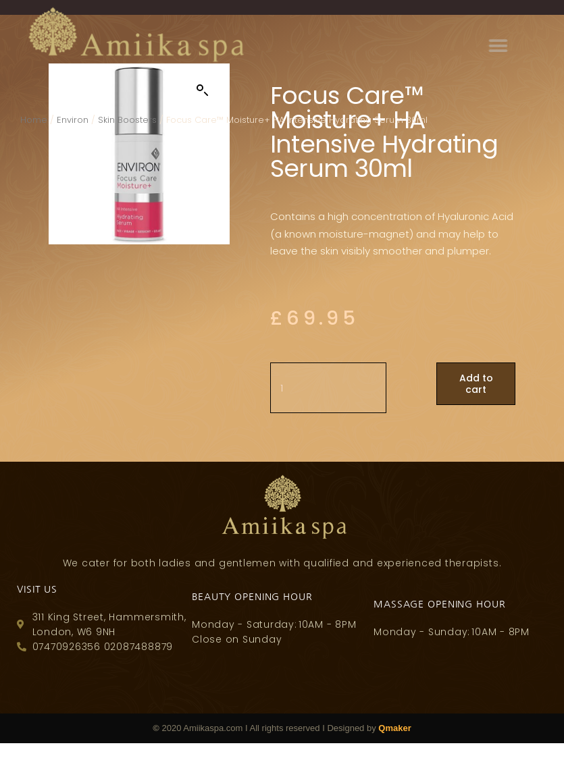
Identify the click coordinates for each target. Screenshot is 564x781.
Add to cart (476, 383)
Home (33, 119)
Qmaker (394, 728)
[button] (540, 45)
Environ (72, 119)
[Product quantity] (328, 388)
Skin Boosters (127, 119)
